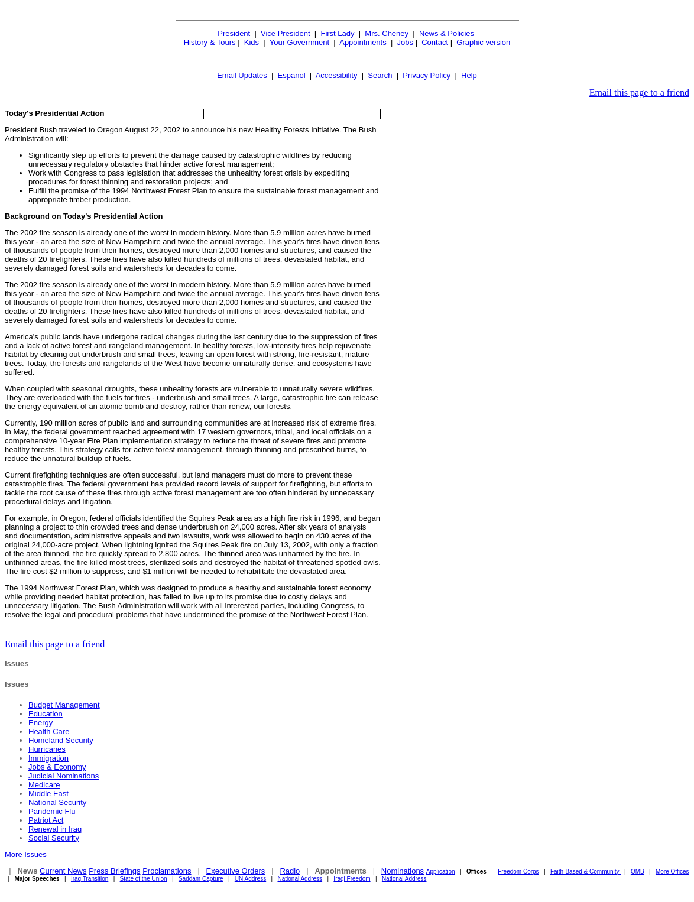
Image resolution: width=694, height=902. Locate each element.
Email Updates (242, 75)
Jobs (405, 42)
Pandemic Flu (51, 811)
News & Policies (446, 33)
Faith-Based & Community (585, 871)
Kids (251, 42)
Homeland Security (60, 740)
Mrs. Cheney (386, 33)
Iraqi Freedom (351, 878)
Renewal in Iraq (55, 829)
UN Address (250, 878)
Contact (434, 42)
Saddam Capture (201, 878)
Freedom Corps (518, 871)
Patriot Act (45, 820)
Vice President (285, 33)
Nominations (402, 871)
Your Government (299, 42)
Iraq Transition (89, 878)
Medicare (44, 784)
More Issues (26, 854)
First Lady (337, 33)
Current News (63, 871)
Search (380, 75)
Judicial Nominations (63, 775)
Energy (40, 722)
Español (292, 75)
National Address (299, 878)
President (234, 33)
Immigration (48, 758)
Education (45, 713)
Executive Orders (235, 871)
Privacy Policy (426, 75)
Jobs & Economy (57, 767)
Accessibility (337, 75)
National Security (57, 802)
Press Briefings (114, 871)
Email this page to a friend (639, 92)
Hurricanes (47, 749)
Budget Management (64, 704)
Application (440, 871)
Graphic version (483, 42)
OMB (637, 871)
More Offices (672, 871)
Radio (290, 871)
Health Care (48, 731)
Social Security (53, 837)
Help (469, 75)
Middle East (48, 793)
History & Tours (210, 42)
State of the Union (143, 878)
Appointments (363, 42)
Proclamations (166, 871)
